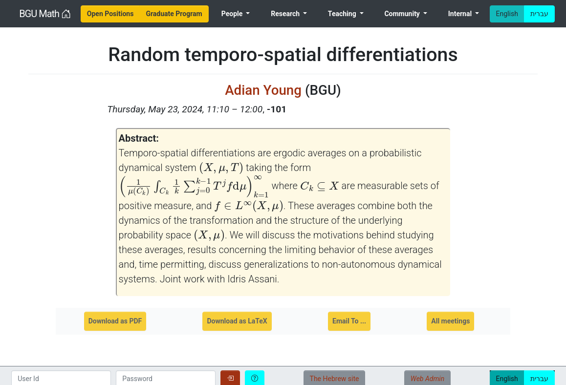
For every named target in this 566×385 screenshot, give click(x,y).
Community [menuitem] (402, 14)
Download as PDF (115, 321)
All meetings (450, 321)
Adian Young (263, 90)
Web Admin (427, 379)
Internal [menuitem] (461, 14)
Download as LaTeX (237, 321)
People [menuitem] (232, 14)
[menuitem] (110, 13)
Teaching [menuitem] (343, 14)
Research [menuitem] (286, 14)
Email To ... (349, 321)
